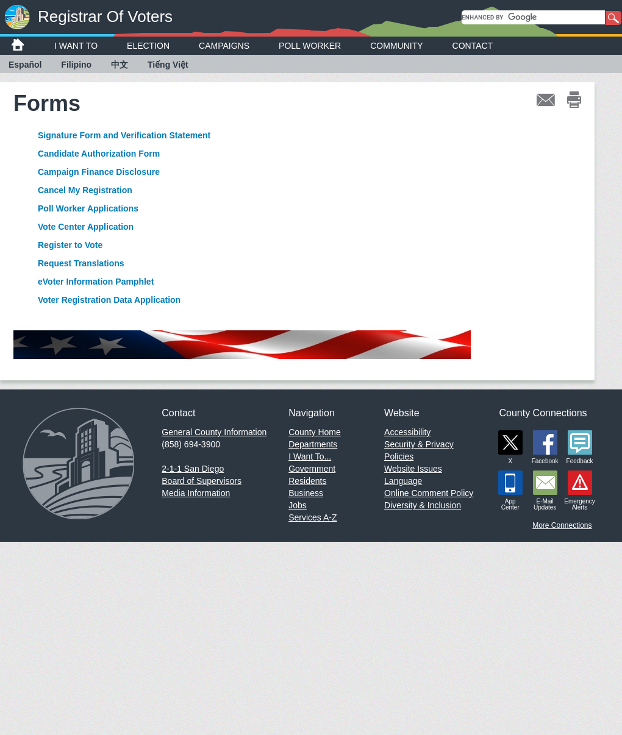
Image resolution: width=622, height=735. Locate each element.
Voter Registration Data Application (109, 300)
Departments (312, 444)
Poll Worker (310, 46)
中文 (119, 64)
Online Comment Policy (428, 493)
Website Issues (413, 469)
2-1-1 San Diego (193, 469)
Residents (307, 481)
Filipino (76, 64)
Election (148, 46)
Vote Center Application (86, 227)
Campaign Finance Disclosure (99, 172)
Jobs (297, 505)
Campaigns (224, 46)
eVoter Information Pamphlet (96, 281)
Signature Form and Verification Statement (124, 135)
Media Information (196, 493)
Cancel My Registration (85, 190)
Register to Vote (70, 245)
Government (311, 469)
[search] (533, 17)
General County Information (214, 432)
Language (403, 481)
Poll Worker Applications (88, 208)
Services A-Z (312, 517)
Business (305, 493)
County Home (314, 432)
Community (396, 46)
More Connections (562, 525)
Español (25, 64)
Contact (472, 46)
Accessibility (407, 432)
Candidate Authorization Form (99, 153)
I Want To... (309, 456)
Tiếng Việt (168, 64)
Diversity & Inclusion (422, 505)
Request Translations (81, 263)
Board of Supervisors (201, 481)
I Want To (76, 46)
